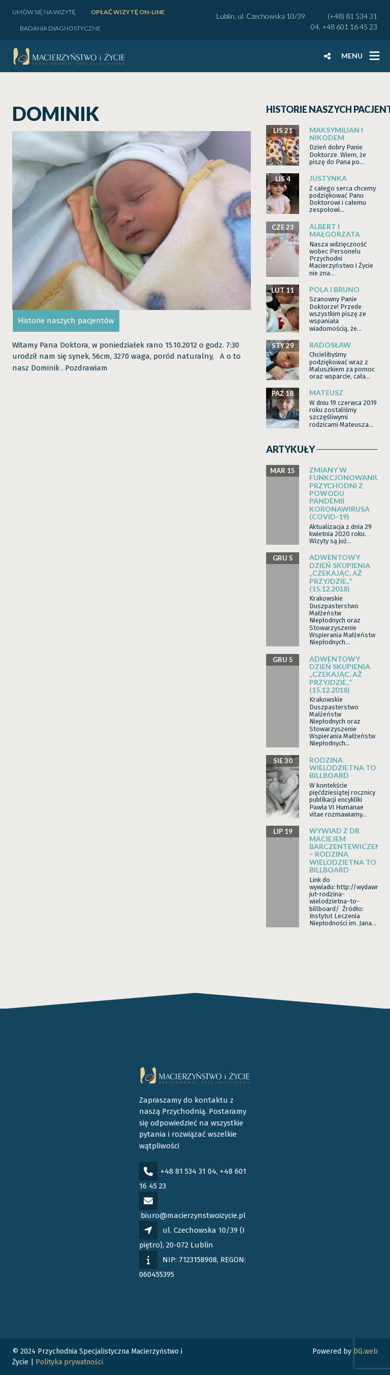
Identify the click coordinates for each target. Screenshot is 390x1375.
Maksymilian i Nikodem (336, 134)
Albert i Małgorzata (334, 230)
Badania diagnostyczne (60, 28)
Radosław (330, 344)
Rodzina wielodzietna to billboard (342, 768)
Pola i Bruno (334, 289)
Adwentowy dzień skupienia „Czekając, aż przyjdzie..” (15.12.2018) (339, 573)
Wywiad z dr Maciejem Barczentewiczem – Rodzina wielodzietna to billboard (345, 850)
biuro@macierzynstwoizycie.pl (193, 1215)
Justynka (328, 178)
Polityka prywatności (69, 1362)
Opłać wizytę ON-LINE (128, 12)
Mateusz (326, 392)
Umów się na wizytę (44, 12)
